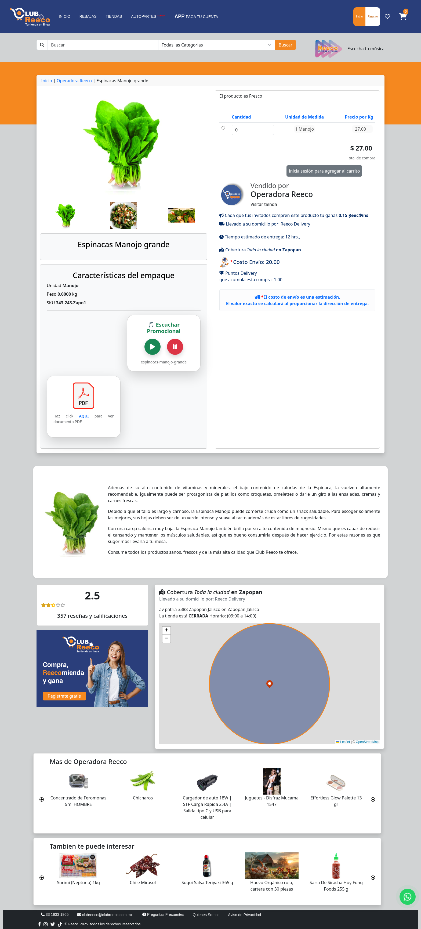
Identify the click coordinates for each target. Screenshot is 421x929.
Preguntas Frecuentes (163, 914)
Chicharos (143, 798)
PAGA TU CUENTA (196, 16)
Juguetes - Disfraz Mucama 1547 (272, 801)
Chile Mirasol (143, 882)
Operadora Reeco (74, 81)
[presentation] (41, 799)
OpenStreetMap (367, 742)
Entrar (359, 16)
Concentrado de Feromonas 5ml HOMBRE (78, 801)
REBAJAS (88, 16)
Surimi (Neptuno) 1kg (78, 882)
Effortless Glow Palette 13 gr (336, 801)
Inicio (46, 81)
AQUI (87, 416)
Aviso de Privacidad (244, 915)
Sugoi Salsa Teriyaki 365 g (207, 882)
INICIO (64, 16)
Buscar (285, 45)
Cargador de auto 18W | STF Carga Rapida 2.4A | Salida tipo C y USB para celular (207, 807)
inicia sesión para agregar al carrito (324, 171)
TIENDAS (114, 16)
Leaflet (343, 742)
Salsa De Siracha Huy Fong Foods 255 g (336, 886)
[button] (403, 16)
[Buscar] (103, 45)
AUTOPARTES (148, 16)
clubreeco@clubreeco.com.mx (105, 915)
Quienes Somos (206, 915)
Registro (373, 16)
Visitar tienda (297, 194)
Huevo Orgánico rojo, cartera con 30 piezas (271, 886)
